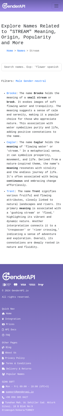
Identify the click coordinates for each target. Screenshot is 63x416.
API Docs (9, 329)
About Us (9, 352)
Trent (11, 191)
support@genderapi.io (20, 392)
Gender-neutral (35, 81)
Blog (6, 347)
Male (19, 81)
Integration (11, 319)
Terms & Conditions (16, 363)
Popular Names (13, 374)
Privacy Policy (13, 358)
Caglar (11, 142)
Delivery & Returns (16, 368)
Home (10, 50)
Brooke (11, 93)
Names (21, 50)
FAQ (6, 335)
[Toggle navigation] (56, 6)
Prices (8, 324)
